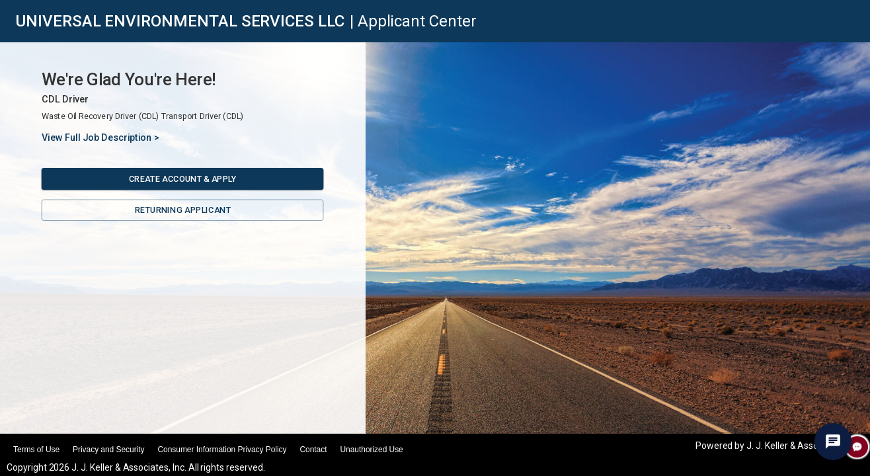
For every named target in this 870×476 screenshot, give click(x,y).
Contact (313, 449)
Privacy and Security (108, 449)
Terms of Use (36, 449)
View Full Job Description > (100, 137)
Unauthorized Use (371, 449)
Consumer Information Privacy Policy (221, 449)
